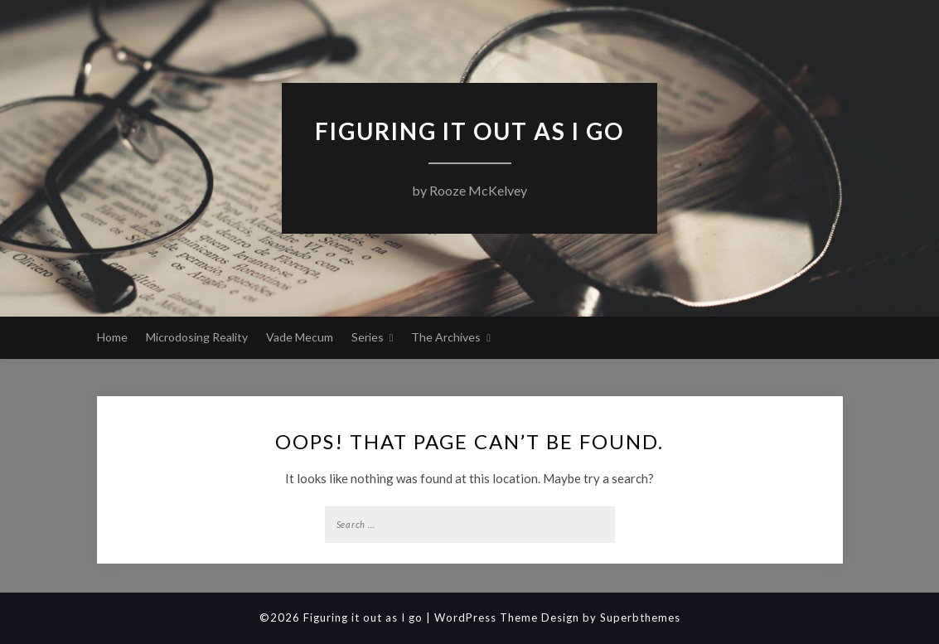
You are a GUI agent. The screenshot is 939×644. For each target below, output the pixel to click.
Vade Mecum (299, 337)
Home (112, 337)
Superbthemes (640, 617)
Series (367, 337)
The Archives (446, 337)
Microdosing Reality (197, 337)
